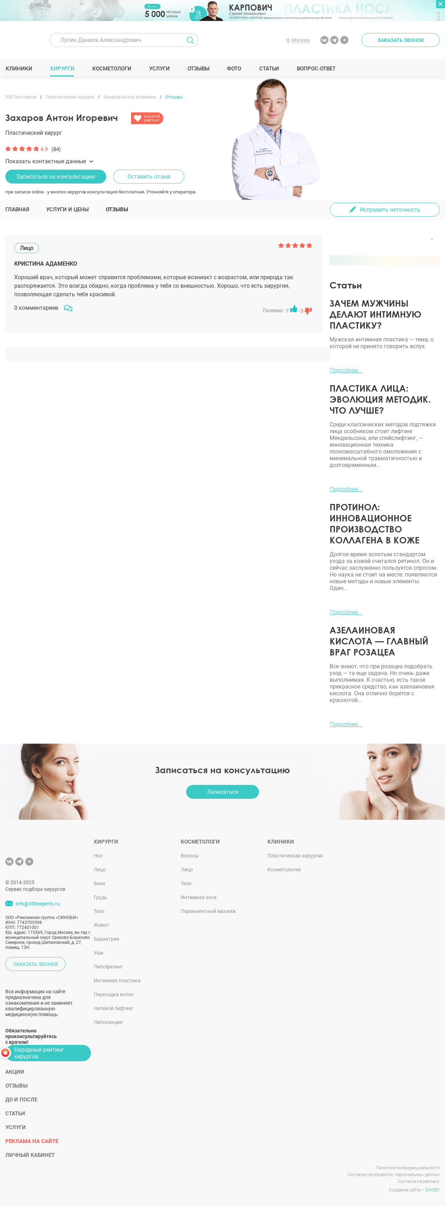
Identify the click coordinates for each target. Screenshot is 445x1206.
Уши (98, 953)
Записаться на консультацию (55, 176)
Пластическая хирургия (295, 856)
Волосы (190, 856)
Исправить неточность (390, 209)
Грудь (100, 897)
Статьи (269, 68)
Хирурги (62, 68)
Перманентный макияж (208, 911)
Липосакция (108, 1022)
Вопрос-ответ (316, 68)
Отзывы (198, 68)
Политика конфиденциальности (408, 1167)
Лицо (100, 869)
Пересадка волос (114, 994)
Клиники (19, 68)
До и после (21, 1099)
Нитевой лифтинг (114, 1008)
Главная (17, 209)
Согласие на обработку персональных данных (394, 1174)
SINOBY (432, 1190)
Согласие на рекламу (419, 1181)
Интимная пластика (117, 980)
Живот (101, 925)
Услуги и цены (67, 209)
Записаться (222, 791)
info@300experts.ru (38, 904)
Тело (99, 911)
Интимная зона (199, 897)
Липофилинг (108, 966)
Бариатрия (106, 939)
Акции (14, 1072)
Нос (98, 856)
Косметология (284, 869)
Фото (234, 68)
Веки (99, 883)
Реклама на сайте (31, 1141)
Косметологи (111, 68)
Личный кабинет (30, 1155)
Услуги (159, 68)
